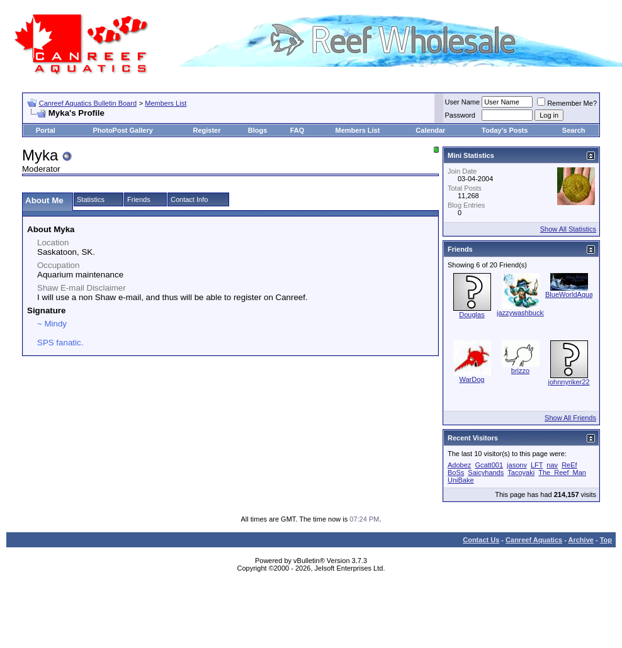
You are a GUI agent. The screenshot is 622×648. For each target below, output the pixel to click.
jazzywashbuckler (524, 312)
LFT (537, 465)
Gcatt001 (489, 465)
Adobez (459, 465)
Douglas (471, 314)
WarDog (472, 379)
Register (207, 130)
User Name (462, 102)
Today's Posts (505, 130)
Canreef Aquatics (534, 540)
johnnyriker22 (568, 382)
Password (460, 115)
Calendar (430, 130)
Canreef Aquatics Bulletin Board (88, 103)
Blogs (258, 130)
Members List (165, 103)
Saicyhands (486, 472)
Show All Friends (570, 418)
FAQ (297, 130)
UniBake (461, 480)
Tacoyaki (520, 472)
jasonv (517, 465)
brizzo (520, 370)
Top (606, 540)
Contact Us (481, 540)
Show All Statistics (568, 229)
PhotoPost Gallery (122, 130)
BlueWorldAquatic (572, 294)
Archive (581, 540)
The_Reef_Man (562, 472)
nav (552, 465)
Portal (45, 130)
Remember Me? (567, 103)
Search (573, 130)
